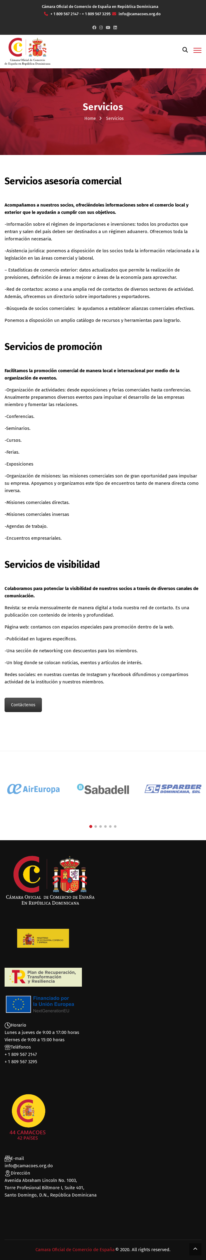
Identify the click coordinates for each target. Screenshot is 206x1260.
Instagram (96, 674)
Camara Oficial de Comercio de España (75, 1249)
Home (90, 118)
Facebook (121, 674)
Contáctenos (23, 704)
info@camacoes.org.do (29, 1165)
